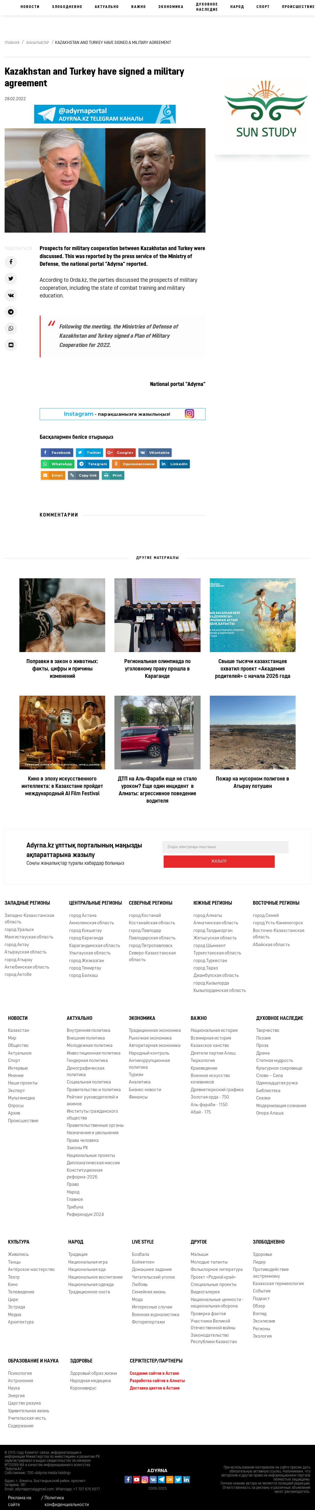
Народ (237, 7)
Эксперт (16, 1086)
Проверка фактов (208, 1309)
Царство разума (24, 1398)
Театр (14, 1272)
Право (73, 1180)
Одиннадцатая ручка (277, 1078)
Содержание (21, 1421)
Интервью (18, 1063)
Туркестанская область (217, 948)
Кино (13, 1280)
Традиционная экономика (155, 1026)
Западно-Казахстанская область (29, 914)
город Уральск (19, 925)
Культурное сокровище (279, 1063)
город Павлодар (145, 926)
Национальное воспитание (95, 1272)
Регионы (261, 1324)
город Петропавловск (151, 941)
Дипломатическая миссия (93, 1158)
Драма (263, 1048)
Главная (12, 43)
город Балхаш (83, 971)
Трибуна (75, 1202)
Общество (18, 1041)
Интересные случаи (152, 1302)
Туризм (136, 1070)
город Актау (17, 940)
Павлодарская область (152, 933)
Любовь (140, 1280)
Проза (262, 1041)
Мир (12, 1033)
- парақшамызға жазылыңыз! (117, 414)
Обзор (259, 1301)
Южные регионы (212, 898)
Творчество (267, 1026)
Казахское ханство (210, 1041)
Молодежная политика (90, 1041)
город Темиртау (85, 963)
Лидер (259, 1257)
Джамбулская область (216, 971)
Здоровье (262, 1250)
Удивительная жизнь (28, 1406)
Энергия (16, 1391)
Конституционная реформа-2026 (84, 1169)
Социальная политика (89, 1077)
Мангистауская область (29, 932)
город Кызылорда (211, 978)
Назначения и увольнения (92, 1128)
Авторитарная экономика (155, 1041)
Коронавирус (83, 1384)
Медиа (14, 1310)
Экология (262, 1331)
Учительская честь (27, 1413)
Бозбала (140, 1250)
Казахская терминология (278, 1279)
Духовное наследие (207, 7)
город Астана (83, 911)
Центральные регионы (95, 898)
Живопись (18, 1250)
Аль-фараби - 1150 (209, 1100)
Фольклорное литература (217, 1265)
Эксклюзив (264, 1316)
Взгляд (259, 1309)
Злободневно (67, 7)
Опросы (16, 1101)
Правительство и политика (94, 1085)
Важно (138, 7)
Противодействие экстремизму (271, 1268)
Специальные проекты (214, 1280)
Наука (14, 1384)
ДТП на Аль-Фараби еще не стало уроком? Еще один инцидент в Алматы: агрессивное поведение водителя (157, 790)
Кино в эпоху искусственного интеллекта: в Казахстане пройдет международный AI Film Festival (62, 786)
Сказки (263, 1093)
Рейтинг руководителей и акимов (92, 1095)
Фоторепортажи (148, 1317)
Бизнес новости (145, 1085)
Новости (30, 7)
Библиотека (268, 1086)
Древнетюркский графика (217, 1085)
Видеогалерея (205, 1287)
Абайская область (271, 940)
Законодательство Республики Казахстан (214, 1333)
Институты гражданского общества (92, 1109)
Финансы (138, 1092)
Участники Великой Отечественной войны (213, 1319)
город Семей (266, 911)
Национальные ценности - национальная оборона (217, 1298)
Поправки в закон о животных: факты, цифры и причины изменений (62, 669)
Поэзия (263, 1033)
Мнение (16, 1071)
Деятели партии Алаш (213, 1048)
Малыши (199, 1250)
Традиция (77, 1250)
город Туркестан (210, 956)
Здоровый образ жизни (93, 1368)
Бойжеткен (143, 1257)
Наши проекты (23, 1078)
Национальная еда (87, 1265)
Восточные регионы (276, 898)
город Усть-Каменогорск (278, 918)
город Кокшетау (85, 926)
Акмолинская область (91, 918)
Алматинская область (215, 918)
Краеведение (204, 1063)
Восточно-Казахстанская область (278, 929)
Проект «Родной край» (213, 1272)
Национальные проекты (91, 1151)
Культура (19, 1237)
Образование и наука (33, 1356)
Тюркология (203, 1056)
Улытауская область (89, 948)
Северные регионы (150, 898)
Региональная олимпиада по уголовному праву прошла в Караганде (157, 669)
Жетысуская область (215, 933)
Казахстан (18, 1026)
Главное (75, 1195)
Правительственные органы (95, 1121)
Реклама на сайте (19, 1496)
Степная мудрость (274, 1056)
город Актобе (18, 970)
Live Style (143, 1237)
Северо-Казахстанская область (152, 951)
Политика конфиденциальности (67, 1496)
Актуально (107, 7)
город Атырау (18, 955)
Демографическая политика (85, 1066)
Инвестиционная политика (94, 1048)
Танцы (14, 1257)
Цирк (13, 1295)
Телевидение (21, 1287)
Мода (137, 1295)
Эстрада (16, 1302)
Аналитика (140, 1077)
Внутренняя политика (88, 1026)
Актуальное (20, 1048)
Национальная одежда (91, 1280)
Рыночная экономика (150, 1033)
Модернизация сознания (281, 1101)
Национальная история (214, 1026)
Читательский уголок (153, 1272)
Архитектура (21, 1317)
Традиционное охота (89, 1287)
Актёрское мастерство (31, 1265)
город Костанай (145, 911)
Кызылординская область (219, 986)
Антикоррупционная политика (149, 1059)
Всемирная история (211, 1033)
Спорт (263, 7)
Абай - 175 (201, 1107)
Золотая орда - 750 (210, 1092)
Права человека (83, 1136)
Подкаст (261, 1294)
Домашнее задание (152, 1265)
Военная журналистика (155, 1310)
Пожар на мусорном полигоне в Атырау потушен (252, 782)
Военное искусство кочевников (210, 1074)
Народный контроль (149, 1048)
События (261, 1286)
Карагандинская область (94, 941)
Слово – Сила (269, 1071)
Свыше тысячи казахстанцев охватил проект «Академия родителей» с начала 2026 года (252, 669)
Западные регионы (27, 898)
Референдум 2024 (85, 1210)
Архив (14, 1108)
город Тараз (205, 963)
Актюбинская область (27, 962)
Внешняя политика (86, 1033)
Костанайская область (152, 918)
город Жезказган (86, 956)
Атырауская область (25, 947)
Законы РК (77, 1143)
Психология (20, 1368)
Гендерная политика (87, 1056)
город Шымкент (209, 941)
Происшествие (23, 1116)
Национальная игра (88, 1257)
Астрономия (20, 1376)
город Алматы (207, 911)
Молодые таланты (209, 1257)
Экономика (171, 7)
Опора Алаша (270, 1108)
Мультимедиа (21, 1093)
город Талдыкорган (213, 926)
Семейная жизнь (148, 1287)
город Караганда (86, 933)
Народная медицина (90, 1376)
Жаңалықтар (37, 43)
